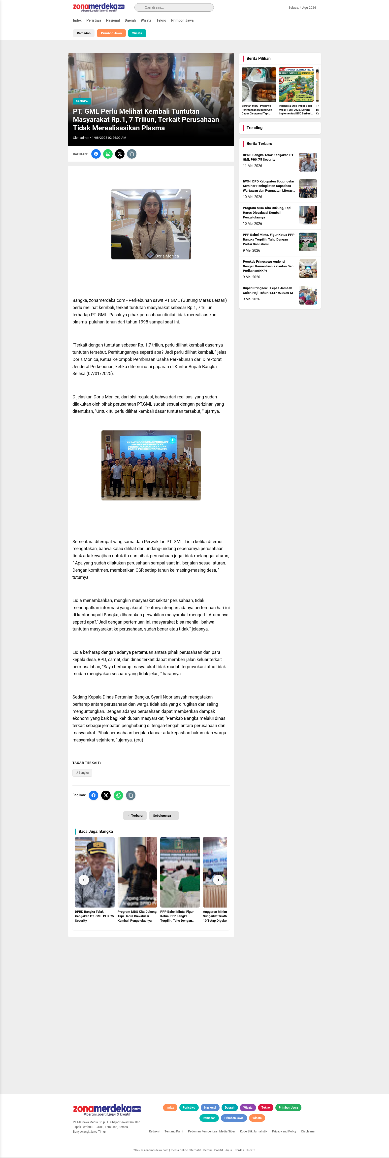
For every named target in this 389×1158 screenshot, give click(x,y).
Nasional (113, 20)
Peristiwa (94, 20)
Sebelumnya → (164, 816)
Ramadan (84, 33)
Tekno (161, 20)
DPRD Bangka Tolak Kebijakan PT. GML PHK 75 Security (268, 158)
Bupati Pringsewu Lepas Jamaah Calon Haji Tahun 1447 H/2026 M (268, 291)
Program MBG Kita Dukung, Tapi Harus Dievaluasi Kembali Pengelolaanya (267, 213)
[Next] (218, 881)
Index (77, 20)
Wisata (146, 20)
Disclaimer (308, 1132)
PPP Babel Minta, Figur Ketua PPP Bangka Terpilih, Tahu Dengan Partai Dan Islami (268, 240)
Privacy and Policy (284, 1132)
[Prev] (84, 881)
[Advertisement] (151, 972)
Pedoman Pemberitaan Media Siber (211, 1132)
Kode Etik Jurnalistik (253, 1132)
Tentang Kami (173, 1132)
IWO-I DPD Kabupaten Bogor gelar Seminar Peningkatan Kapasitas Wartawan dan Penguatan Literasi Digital (268, 189)
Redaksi (154, 1132)
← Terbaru (135, 816)
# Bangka (82, 773)
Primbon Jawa (182, 20)
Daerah (130, 20)
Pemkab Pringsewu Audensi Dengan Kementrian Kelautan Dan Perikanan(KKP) (268, 267)
